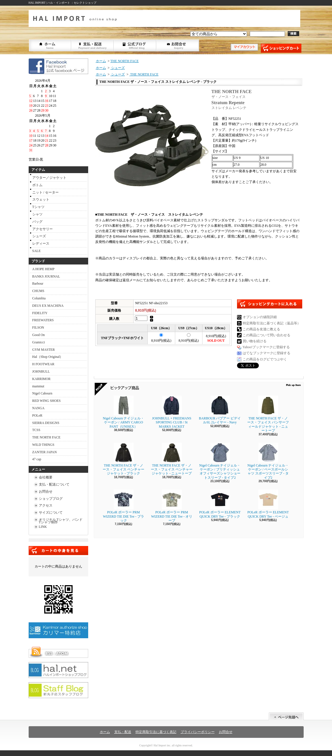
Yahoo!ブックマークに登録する (266, 347)
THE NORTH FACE (46, 437)
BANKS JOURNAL (46, 276)
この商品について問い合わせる (266, 335)
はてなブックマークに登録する (266, 353)
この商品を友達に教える (261, 329)
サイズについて (51, 512)
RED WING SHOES (46, 401)
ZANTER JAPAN (44, 452)
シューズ (39, 236)
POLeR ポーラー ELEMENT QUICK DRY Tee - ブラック (220, 504)
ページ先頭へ (286, 716)
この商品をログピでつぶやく (265, 359)
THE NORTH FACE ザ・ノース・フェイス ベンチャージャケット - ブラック (123, 459)
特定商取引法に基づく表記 (156, 732)
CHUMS (38, 291)
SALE (36, 251)
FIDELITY (40, 313)
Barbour (37, 283)
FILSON (38, 327)
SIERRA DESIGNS (46, 423)
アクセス (45, 505)
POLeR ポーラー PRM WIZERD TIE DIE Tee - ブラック (123, 506)
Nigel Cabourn (42, 393)
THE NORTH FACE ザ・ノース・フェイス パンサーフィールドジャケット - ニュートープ (268, 414)
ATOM (62, 653)
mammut (38, 386)
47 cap (36, 459)
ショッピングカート (281, 48)
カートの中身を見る (58, 550)
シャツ (37, 214)
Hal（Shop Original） (47, 357)
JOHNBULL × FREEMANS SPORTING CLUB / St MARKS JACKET (171, 412)
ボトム (37, 185)
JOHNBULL (41, 371)
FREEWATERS (43, 320)
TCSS (36, 430)
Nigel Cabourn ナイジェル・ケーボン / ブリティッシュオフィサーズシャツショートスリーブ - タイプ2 (220, 461)
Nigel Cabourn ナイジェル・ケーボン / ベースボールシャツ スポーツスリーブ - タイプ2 (268, 461)
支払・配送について (92, 45)
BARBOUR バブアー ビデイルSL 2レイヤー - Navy (220, 410)
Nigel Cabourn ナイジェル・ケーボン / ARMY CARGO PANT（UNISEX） (123, 412)
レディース (40, 243)
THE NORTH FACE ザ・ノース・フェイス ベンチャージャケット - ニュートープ (173, 459)
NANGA (38, 408)
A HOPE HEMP (43, 269)
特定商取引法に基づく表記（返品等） (272, 323)
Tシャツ (38, 207)
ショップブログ (135, 45)
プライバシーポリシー (198, 732)
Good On (38, 335)
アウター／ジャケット (49, 178)
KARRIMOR (41, 379)
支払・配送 (122, 732)
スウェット (40, 199)
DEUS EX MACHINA (48, 306)
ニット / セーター (45, 192)
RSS (49, 653)
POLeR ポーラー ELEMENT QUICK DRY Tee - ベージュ (268, 504)
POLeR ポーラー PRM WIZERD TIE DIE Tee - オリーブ (171, 506)
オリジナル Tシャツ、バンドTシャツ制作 (61, 521)
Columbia (39, 298)
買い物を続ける (255, 341)
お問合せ (178, 45)
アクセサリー (42, 229)
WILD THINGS (43, 445)
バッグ (37, 222)
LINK (43, 527)
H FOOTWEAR (43, 364)
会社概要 (45, 477)
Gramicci (38, 342)
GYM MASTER (43, 350)
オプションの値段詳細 (260, 317)
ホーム (50, 45)
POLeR (37, 415)
